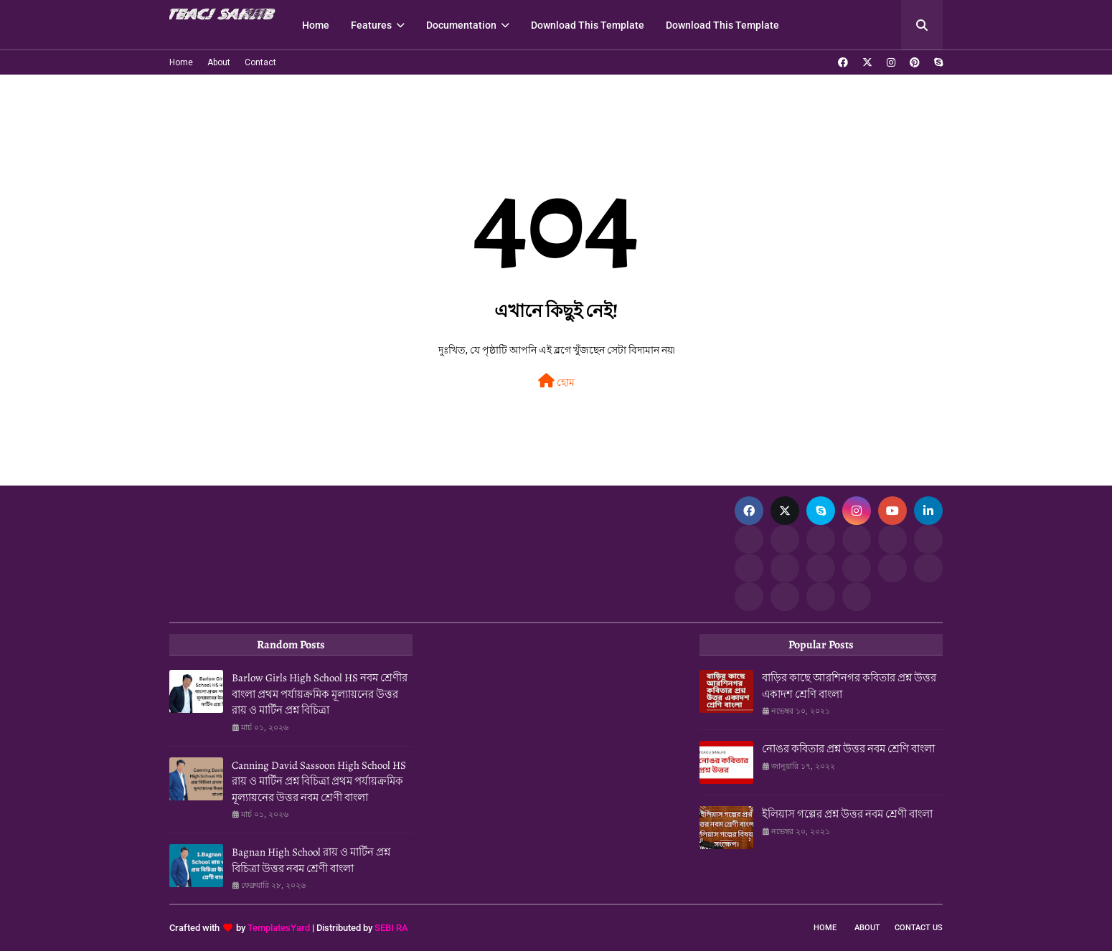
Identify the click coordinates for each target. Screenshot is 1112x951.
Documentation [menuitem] (461, 25)
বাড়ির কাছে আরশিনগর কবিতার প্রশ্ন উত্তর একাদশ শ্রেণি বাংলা (849, 686)
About (218, 62)
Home (181, 62)
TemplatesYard (279, 927)
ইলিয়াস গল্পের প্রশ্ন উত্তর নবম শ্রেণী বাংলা (847, 814)
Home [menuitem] (315, 25)
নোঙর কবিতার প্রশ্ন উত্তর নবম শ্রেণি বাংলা (848, 749)
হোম (556, 381)
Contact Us (919, 927)
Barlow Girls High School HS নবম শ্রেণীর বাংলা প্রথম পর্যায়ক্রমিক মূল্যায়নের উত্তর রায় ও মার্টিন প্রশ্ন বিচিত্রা (319, 694)
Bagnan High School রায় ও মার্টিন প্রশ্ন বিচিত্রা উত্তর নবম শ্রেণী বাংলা (311, 860)
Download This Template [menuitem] (587, 25)
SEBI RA (391, 927)
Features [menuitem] (371, 25)
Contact (260, 62)
